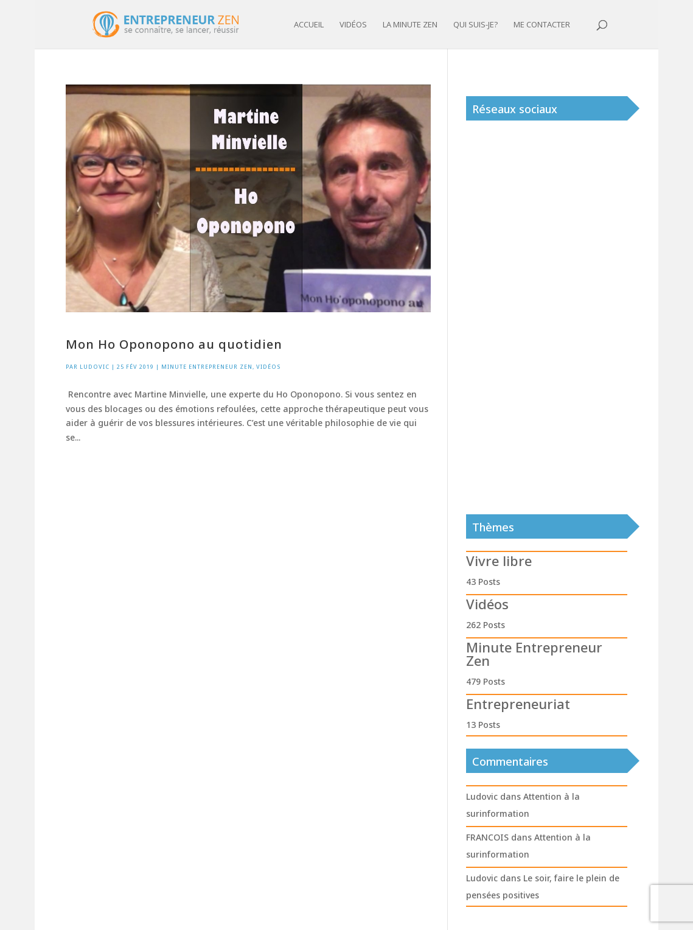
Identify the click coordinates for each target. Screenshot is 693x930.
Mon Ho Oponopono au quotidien (174, 344)
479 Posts (485, 681)
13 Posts (483, 724)
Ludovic (95, 367)
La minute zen (410, 25)
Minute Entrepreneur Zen (206, 367)
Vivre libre (499, 560)
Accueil (309, 25)
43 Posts (483, 581)
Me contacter (542, 25)
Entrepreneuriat (518, 703)
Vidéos (353, 25)
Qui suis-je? (475, 25)
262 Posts (485, 625)
